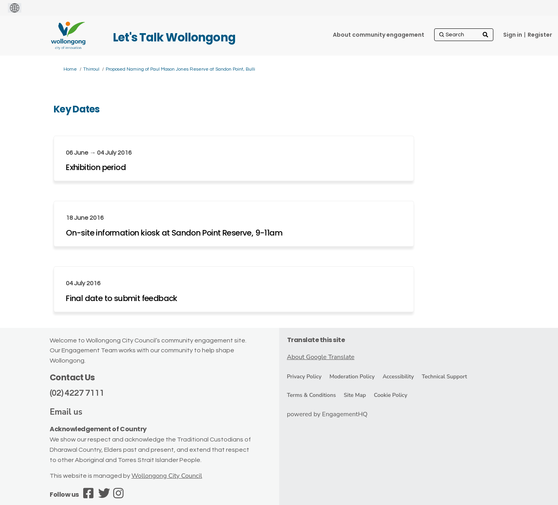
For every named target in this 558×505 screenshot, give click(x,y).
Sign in (512, 35)
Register (540, 35)
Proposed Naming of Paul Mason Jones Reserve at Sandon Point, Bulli (180, 69)
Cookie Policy (390, 395)
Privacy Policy (304, 376)
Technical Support (444, 376)
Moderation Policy (352, 376)
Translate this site (316, 339)
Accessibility (398, 376)
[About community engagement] (378, 34)
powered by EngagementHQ (327, 414)
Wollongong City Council (166, 475)
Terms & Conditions (311, 395)
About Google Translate (321, 357)
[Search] (463, 34)
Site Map (355, 395)
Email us (66, 411)
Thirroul (91, 69)
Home (70, 69)
